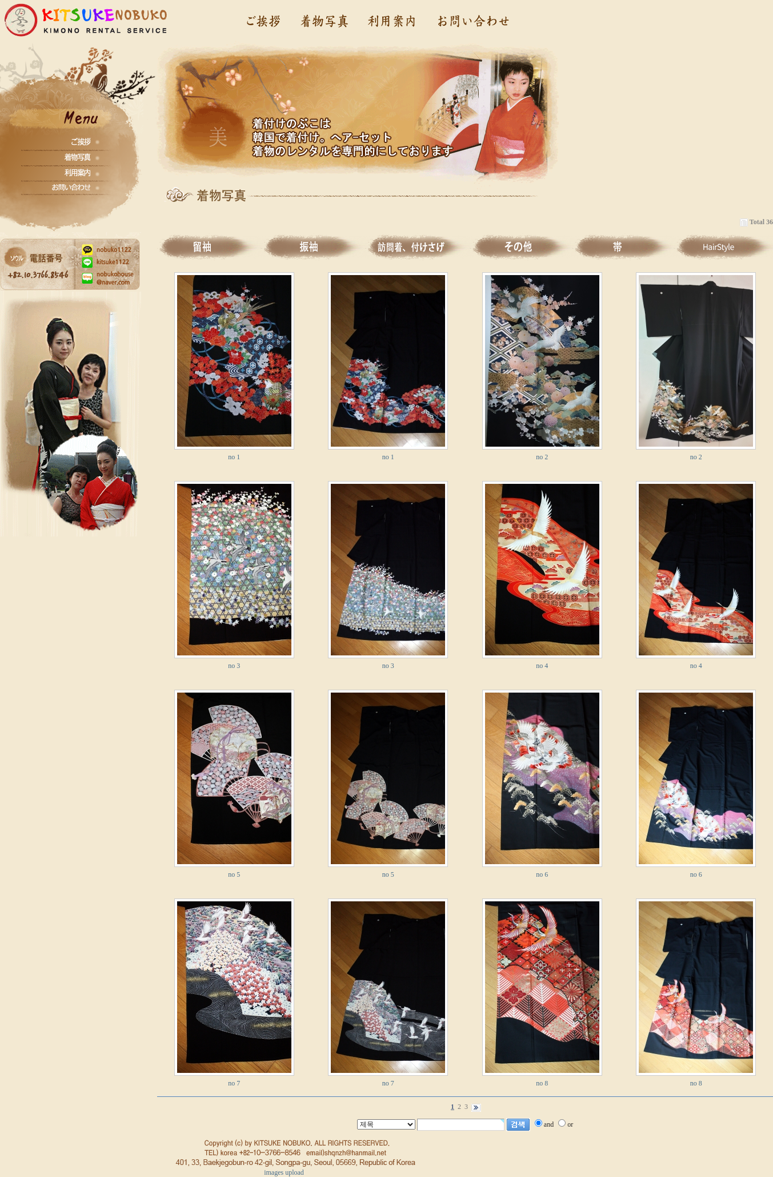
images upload (284, 1172)
